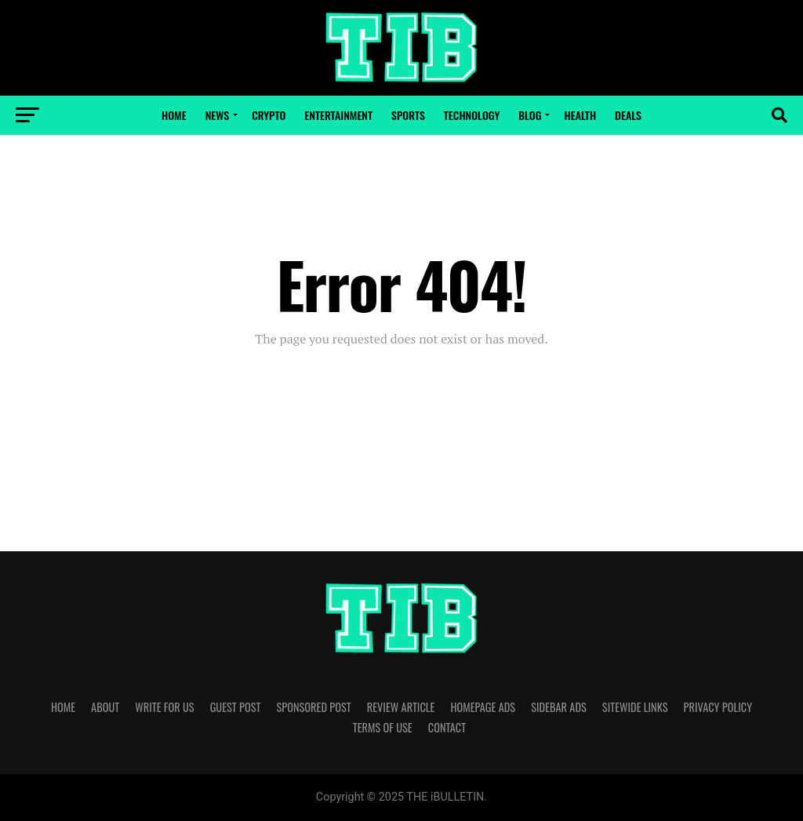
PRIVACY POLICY (718, 707)
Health (580, 115)
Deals (628, 115)
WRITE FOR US (164, 707)
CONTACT (447, 727)
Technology (472, 115)
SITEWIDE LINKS (635, 707)
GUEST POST (235, 707)
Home (174, 115)
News (217, 115)
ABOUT (105, 707)
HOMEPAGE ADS (482, 707)
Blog (529, 115)
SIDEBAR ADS (559, 707)
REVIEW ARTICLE (401, 707)
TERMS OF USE (382, 727)
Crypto (268, 115)
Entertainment (338, 115)
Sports (408, 115)
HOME (63, 707)
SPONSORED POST (313, 707)
